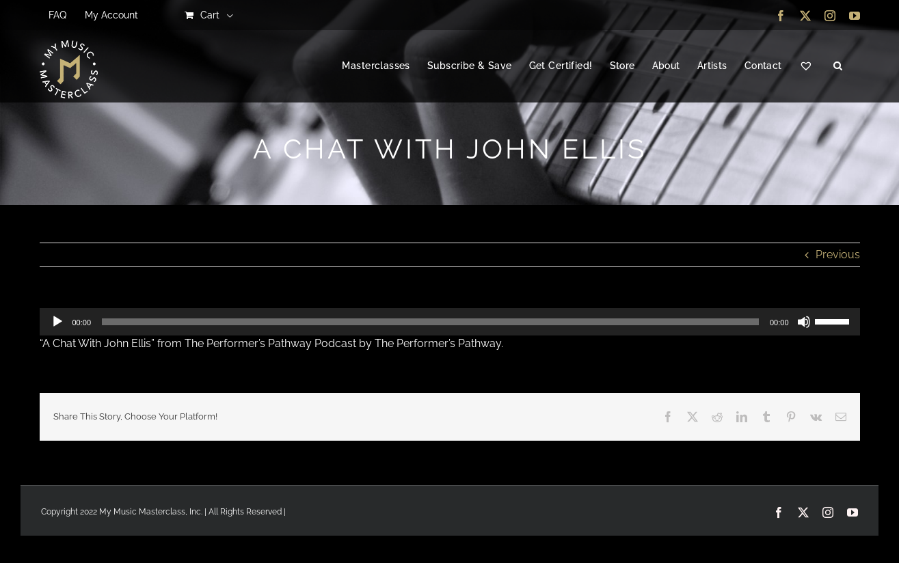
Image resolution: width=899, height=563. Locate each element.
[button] (837, 66)
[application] (450, 321)
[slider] (430, 321)
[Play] (57, 322)
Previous (838, 254)
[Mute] (804, 322)
